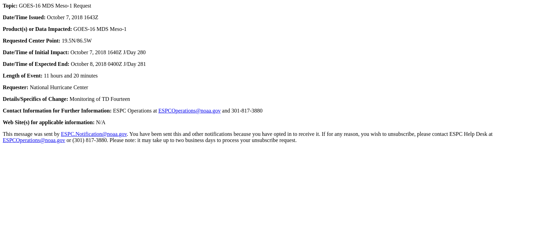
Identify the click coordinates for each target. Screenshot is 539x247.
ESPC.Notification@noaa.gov (93, 134)
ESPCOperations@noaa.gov (189, 111)
